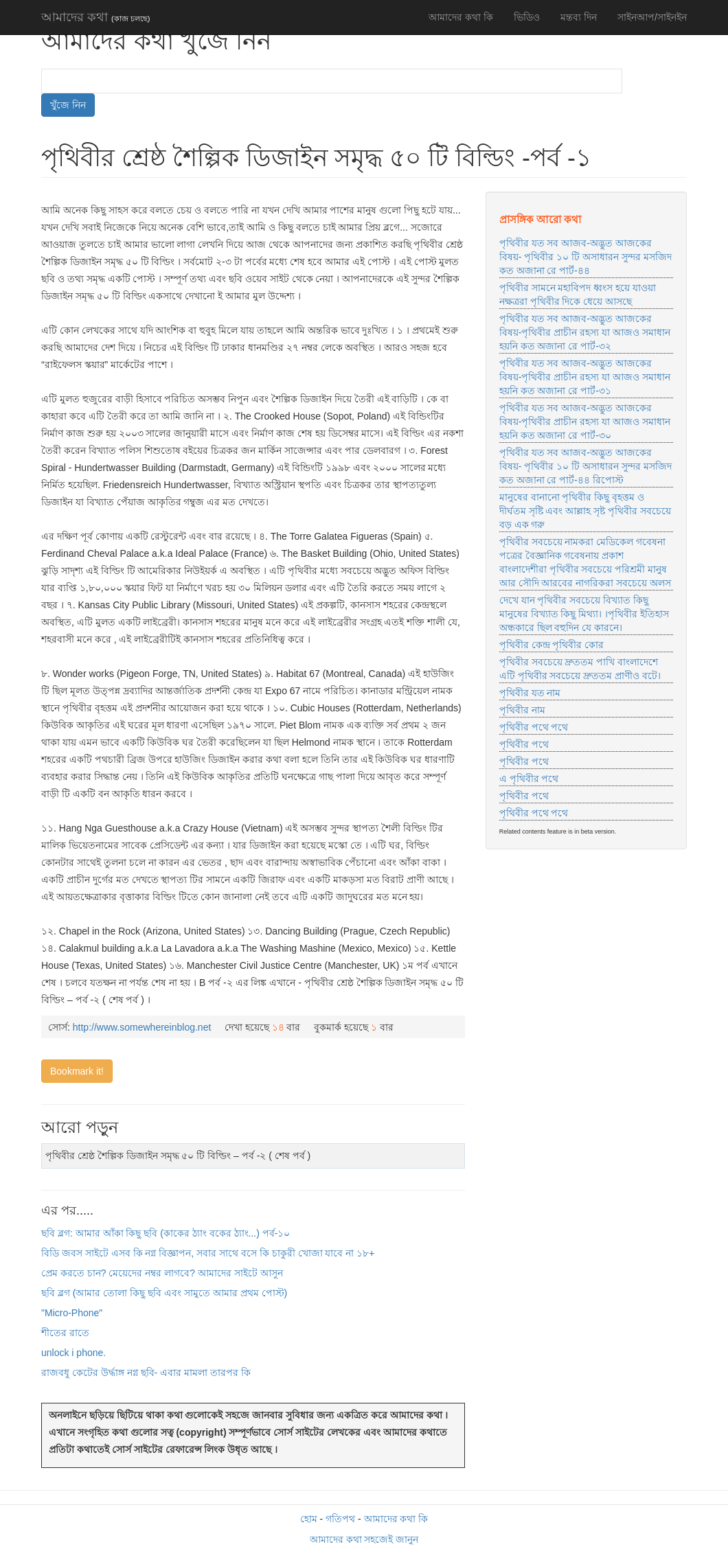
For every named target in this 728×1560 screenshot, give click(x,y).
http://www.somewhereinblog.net (142, 1027)
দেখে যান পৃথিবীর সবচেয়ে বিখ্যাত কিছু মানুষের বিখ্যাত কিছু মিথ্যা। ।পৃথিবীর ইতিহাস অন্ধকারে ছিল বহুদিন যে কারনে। (584, 614)
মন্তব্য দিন (578, 17)
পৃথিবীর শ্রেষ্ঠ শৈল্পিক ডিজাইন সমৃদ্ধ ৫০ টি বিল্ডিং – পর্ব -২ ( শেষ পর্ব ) (177, 1155)
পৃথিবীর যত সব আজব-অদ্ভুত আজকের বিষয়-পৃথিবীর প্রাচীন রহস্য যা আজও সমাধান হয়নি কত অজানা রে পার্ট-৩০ (584, 421)
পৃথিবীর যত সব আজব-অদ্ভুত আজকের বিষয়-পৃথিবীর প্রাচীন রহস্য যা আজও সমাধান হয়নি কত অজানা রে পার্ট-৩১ (584, 377)
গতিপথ (340, 1518)
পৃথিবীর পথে (524, 744)
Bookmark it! (77, 1071)
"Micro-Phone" (71, 1312)
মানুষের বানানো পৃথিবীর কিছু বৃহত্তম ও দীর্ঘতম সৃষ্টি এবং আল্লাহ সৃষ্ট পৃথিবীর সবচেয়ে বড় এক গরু (585, 511)
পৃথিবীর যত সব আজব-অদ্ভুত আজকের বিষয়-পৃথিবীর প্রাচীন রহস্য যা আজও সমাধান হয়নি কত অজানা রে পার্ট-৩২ (584, 332)
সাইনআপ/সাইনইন (652, 17)
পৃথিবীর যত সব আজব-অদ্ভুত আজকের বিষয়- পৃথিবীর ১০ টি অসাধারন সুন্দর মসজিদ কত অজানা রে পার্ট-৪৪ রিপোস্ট (585, 466)
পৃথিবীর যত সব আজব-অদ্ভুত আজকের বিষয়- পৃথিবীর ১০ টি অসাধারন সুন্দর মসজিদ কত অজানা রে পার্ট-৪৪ (585, 257)
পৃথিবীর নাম (522, 709)
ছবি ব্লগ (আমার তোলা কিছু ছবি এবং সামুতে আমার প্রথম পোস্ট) (164, 1292)
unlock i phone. (73, 1352)
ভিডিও (527, 17)
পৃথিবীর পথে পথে (534, 727)
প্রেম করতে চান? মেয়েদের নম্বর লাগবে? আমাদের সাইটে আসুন (162, 1273)
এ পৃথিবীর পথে (529, 778)
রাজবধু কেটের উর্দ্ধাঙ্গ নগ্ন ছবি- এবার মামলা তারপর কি (146, 1372)
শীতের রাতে (65, 1332)
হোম (308, 1518)
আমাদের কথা (95, 17)
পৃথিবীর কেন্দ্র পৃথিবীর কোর (551, 644)
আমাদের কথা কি (461, 17)
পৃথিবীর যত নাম (530, 692)
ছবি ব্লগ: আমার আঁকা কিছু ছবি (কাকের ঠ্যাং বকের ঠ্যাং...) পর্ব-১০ (165, 1233)
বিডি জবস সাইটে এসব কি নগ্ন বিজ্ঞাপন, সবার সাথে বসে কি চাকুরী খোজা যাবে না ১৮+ (207, 1253)
